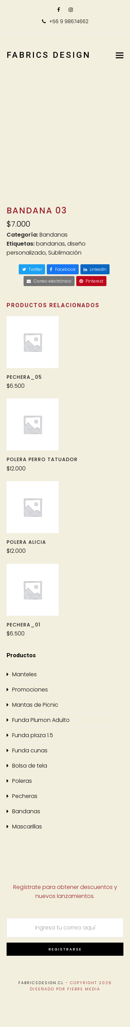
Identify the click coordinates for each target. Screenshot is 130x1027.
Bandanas (54, 235)
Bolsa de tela (29, 766)
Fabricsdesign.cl (41, 982)
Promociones (30, 690)
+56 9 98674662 (68, 21)
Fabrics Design (49, 55)
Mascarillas (27, 827)
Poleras (22, 781)
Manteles (24, 674)
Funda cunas (29, 750)
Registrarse (65, 949)
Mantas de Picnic (35, 705)
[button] (119, 55)
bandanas (50, 244)
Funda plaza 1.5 (32, 735)
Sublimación (64, 253)
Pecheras (24, 796)
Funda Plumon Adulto (41, 720)
